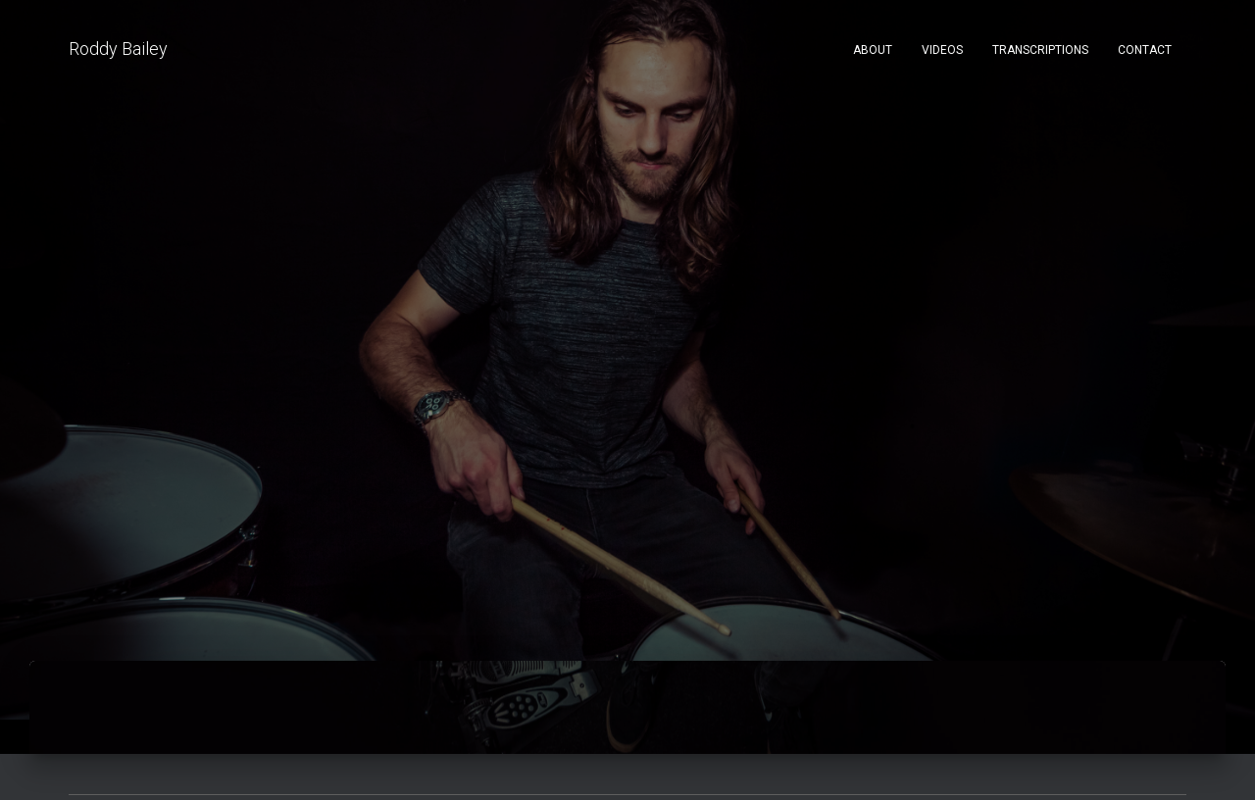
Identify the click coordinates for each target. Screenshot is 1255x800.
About (872, 50)
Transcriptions (1040, 50)
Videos (942, 50)
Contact (1145, 50)
